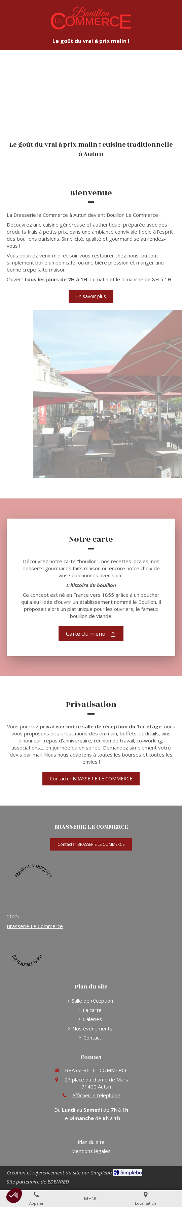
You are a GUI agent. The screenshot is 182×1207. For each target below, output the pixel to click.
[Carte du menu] (91, 633)
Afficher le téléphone (96, 1095)
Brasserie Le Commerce (35, 926)
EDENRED (58, 1181)
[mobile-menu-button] (91, 1198)
